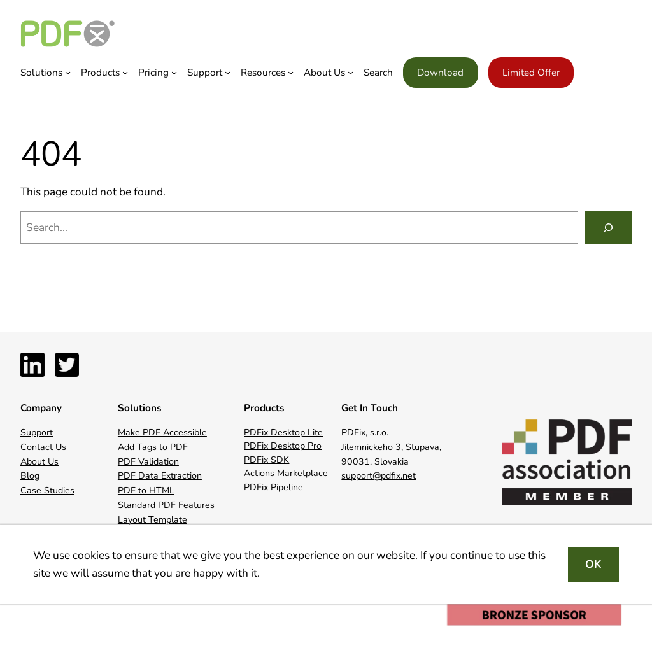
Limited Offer (531, 72)
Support (36, 432)
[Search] (608, 227)
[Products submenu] (125, 72)
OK (593, 564)
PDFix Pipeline (273, 487)
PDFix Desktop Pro (283, 446)
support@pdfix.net (378, 476)
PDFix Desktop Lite (283, 432)
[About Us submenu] (350, 72)
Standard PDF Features (166, 505)
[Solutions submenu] (68, 72)
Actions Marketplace (286, 473)
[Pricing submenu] (174, 72)
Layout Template (152, 520)
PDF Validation (148, 462)
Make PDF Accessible (162, 432)
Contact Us (43, 447)
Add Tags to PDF (153, 447)
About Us (39, 462)
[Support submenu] (227, 72)
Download (440, 72)
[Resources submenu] (291, 72)
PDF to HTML (146, 490)
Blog (29, 476)
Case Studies (47, 490)
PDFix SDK (266, 460)
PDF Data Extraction (160, 476)
